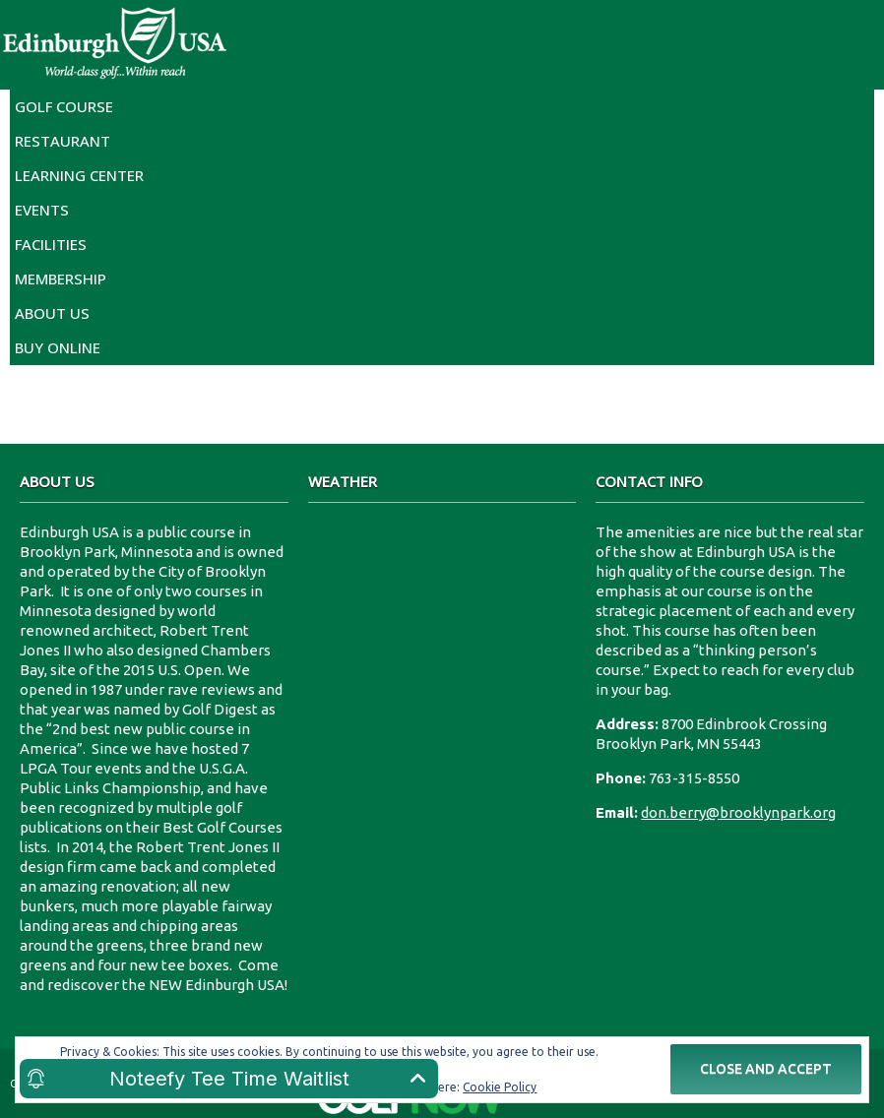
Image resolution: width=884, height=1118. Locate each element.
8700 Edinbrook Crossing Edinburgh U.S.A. (442, 596)
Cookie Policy (500, 1087)
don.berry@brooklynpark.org (738, 812)
